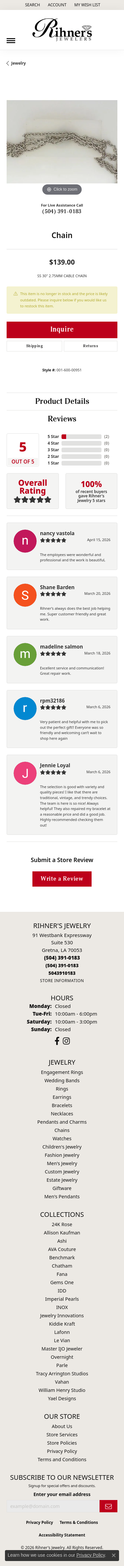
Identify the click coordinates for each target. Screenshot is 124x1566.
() (106, 436)
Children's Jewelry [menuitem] (61, 1147)
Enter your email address (62, 1494)
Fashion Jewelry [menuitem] (62, 1155)
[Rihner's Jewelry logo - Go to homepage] (62, 30)
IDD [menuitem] (62, 1290)
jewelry (18, 63)
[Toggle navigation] (11, 38)
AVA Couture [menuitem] (62, 1249)
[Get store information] (62, 980)
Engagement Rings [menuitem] (62, 1072)
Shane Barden (57, 587)
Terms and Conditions (62, 1459)
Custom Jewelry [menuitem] (62, 1171)
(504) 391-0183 (62, 211)
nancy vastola (57, 533)
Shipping (34, 346)
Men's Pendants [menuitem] (62, 1196)
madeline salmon (61, 646)
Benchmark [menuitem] (62, 1257)
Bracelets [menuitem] (62, 1105)
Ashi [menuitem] (62, 1241)
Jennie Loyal (55, 765)
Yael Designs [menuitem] (62, 1398)
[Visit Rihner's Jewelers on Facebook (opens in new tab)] (57, 1041)
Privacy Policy (62, 1451)
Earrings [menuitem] (62, 1097)
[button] (32, 5)
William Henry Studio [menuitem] (62, 1390)
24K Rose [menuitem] (62, 1224)
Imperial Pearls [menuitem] (62, 1299)
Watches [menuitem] (62, 1138)
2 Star (53, 456)
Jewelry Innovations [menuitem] (62, 1315)
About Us (62, 1426)
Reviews (62, 419)
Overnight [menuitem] (62, 1357)
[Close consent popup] (114, 1555)
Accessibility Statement (62, 1535)
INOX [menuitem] (62, 1307)
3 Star (53, 450)
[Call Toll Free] (61, 965)
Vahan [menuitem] (62, 1382)
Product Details (62, 402)
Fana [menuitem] (62, 1274)
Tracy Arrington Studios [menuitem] (62, 1373)
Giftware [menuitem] (62, 1188)
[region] (62, 141)
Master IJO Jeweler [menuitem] (62, 1349)
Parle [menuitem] (62, 1365)
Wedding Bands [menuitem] (61, 1080)
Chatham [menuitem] (62, 1266)
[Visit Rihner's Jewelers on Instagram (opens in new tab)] (66, 1041)
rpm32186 (52, 700)
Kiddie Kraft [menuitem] (62, 1324)
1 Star (53, 463)
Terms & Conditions (79, 1522)
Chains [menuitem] (62, 1130)
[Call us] (61, 973)
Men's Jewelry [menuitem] (62, 1163)
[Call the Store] (62, 957)
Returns (90, 346)
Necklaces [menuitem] (62, 1113)
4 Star (53, 443)
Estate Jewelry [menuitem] (62, 1180)
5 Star (53, 436)
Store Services (61, 1434)
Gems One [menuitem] (62, 1282)
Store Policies (62, 1443)
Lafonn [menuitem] (62, 1332)
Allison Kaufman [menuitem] (62, 1232)
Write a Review (62, 879)
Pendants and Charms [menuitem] (62, 1122)
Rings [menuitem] (62, 1089)
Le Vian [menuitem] (62, 1340)
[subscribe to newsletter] (108, 1506)
